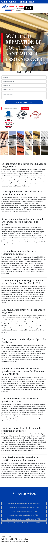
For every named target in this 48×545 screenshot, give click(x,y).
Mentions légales (23, 541)
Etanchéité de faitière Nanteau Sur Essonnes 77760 (24, 523)
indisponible (8, 1)
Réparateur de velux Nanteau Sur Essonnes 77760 (24, 507)
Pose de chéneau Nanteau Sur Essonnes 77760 (24, 515)
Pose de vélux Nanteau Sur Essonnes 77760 (24, 511)
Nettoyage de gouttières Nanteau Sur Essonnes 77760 (24, 519)
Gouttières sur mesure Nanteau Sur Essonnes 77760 (24, 503)
